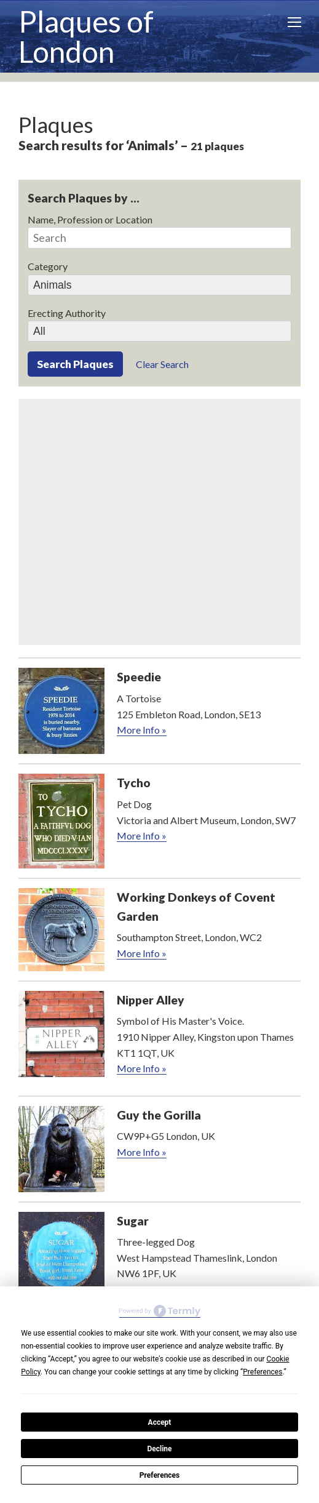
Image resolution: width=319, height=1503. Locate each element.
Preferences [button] (262, 1372)
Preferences (160, 1475)
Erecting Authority (67, 313)
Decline (159, 1449)
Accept (159, 1422)
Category (48, 266)
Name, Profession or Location (90, 219)
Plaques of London (86, 36)
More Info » (142, 729)
